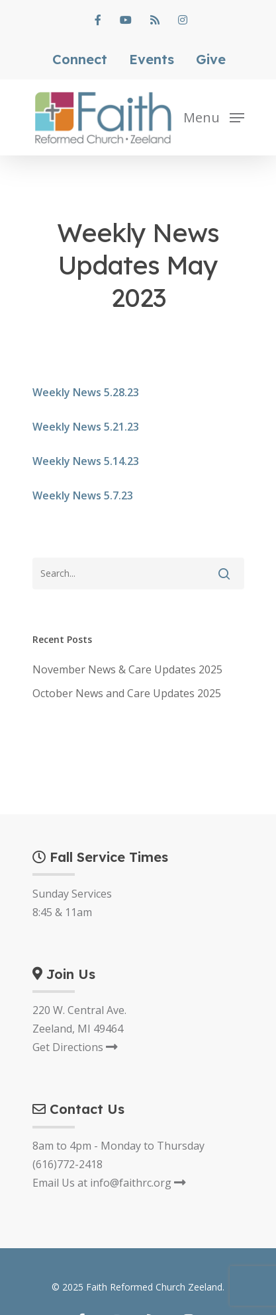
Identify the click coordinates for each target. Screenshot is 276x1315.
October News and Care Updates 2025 (126, 693)
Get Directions (75, 1047)
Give (211, 59)
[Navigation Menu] (213, 116)
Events (151, 59)
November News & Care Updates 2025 (127, 669)
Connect (79, 59)
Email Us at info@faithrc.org (109, 1182)
